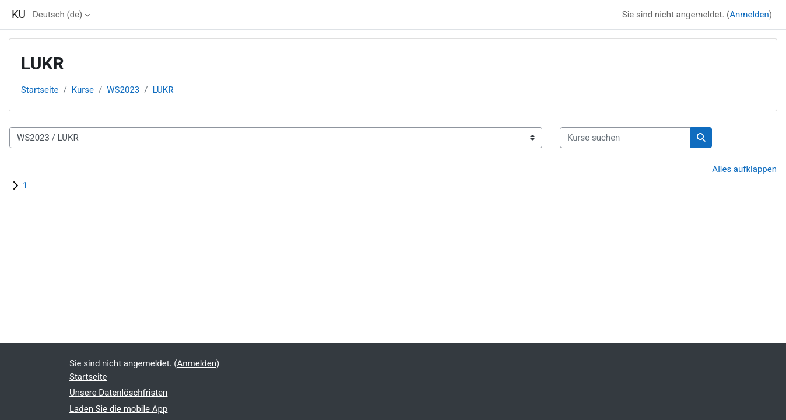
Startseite (40, 90)
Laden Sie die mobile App (118, 409)
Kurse (83, 90)
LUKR (162, 90)
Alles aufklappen (744, 169)
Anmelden (749, 14)
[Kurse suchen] (625, 138)
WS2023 (123, 90)
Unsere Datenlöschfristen (118, 392)
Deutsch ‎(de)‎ (57, 14)
